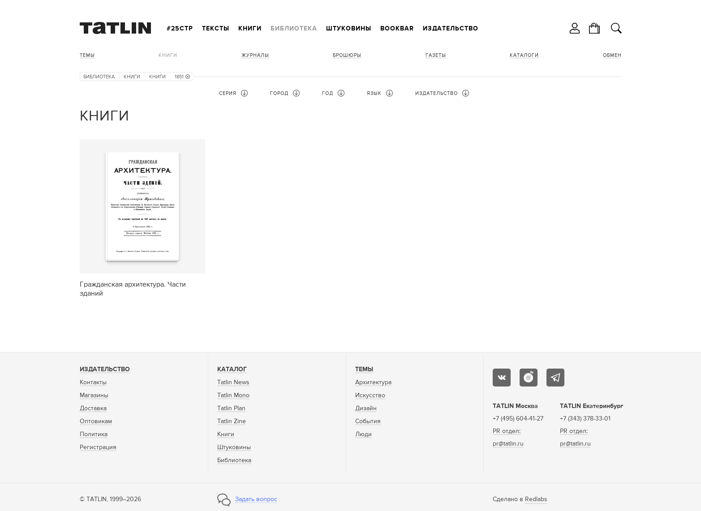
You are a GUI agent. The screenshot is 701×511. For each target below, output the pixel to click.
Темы (87, 55)
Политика (94, 434)
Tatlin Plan (231, 408)
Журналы (255, 55)
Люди (363, 434)
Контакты (93, 382)
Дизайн (366, 408)
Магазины (94, 395)
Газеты (436, 55)
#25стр (180, 29)
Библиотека (294, 29)
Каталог (232, 369)
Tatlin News (233, 382)
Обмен (612, 55)
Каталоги (524, 55)
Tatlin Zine (231, 421)
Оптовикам (96, 421)
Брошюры (347, 55)
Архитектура (373, 382)
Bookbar (397, 29)
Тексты (215, 29)
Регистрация (98, 447)
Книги (250, 29)
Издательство (450, 29)
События (368, 421)
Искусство (370, 395)
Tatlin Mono (233, 395)
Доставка (93, 408)
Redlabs (536, 499)
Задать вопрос (256, 499)
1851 (182, 76)
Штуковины (348, 29)
